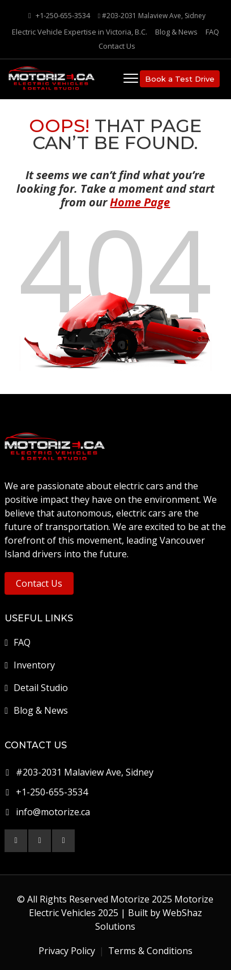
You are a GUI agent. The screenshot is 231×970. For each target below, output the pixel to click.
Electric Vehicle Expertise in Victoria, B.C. (79, 32)
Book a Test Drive (180, 78)
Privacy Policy (66, 950)
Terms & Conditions (150, 950)
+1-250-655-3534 (59, 15)
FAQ (212, 32)
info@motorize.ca (53, 812)
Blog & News (176, 32)
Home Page (140, 202)
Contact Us (117, 46)
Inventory (30, 665)
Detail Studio (36, 687)
